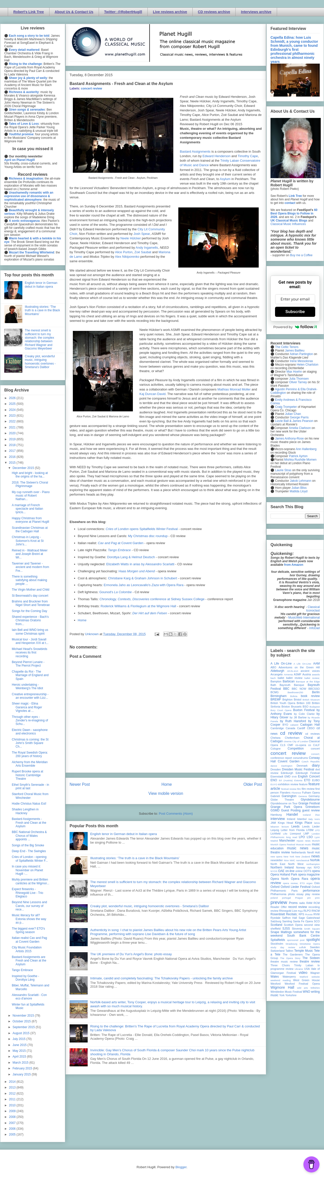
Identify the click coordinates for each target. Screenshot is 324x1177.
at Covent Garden (120, 543)
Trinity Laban (303, 965)
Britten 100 (303, 703)
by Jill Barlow (298, 717)
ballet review (294, 677)
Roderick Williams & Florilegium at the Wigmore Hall (138, 606)
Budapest (314, 706)
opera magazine (309, 874)
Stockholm (277, 943)
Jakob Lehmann (300, 481)
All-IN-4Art (292, 671)
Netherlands (298, 852)
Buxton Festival (304, 710)
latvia (317, 822)
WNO (306, 991)
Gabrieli (275, 796)
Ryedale (276, 917)
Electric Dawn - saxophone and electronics (30, 731)
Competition (296, 748)
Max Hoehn (294, 371)
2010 (13, 1105)
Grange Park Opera (286, 807)
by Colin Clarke (304, 713)
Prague (299, 897)
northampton (313, 864)
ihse (317, 814)
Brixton (286, 706)
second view (312, 924)
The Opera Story (290, 958)
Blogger (180, 1167)
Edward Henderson (216, 156)
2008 (13, 1117)
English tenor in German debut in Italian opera (123, 834)
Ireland (291, 818)
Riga (300, 910)
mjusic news (303, 840)
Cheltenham (292, 737)
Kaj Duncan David (152, 394)
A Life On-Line (281, 663)
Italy (310, 819)
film (299, 789)
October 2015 (22, 1021)
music (308, 844)
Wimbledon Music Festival (286, 991)
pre (309, 897)
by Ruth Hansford (293, 721)
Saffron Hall (289, 917)
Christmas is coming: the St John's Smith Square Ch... (30, 743)
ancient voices (310, 670)
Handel (292, 814)
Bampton (276, 681)
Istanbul (301, 818)
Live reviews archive (170, 12)
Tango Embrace (22, 970)
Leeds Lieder (311, 826)
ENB (294, 776)
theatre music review (284, 961)
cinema (288, 741)
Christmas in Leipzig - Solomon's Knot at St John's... (28, 540)
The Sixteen (311, 958)
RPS (301, 914)
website (315, 976)
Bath (273, 684)
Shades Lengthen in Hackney (25, 811)
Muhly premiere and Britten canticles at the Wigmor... (30, 881)
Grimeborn (312, 807)
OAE (281, 871)
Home (82, 620)
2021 (13, 427)
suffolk (302, 947)
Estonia (298, 780)
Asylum (225, 179)
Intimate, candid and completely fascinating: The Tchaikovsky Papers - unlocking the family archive (161, 978)
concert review (91, 88)
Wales (275, 976)
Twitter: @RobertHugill (123, 12)
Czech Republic (311, 761)
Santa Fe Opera (303, 921)
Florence (296, 792)
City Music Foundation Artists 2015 (27, 949)
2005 (13, 1134)
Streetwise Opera (310, 943)
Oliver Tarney (298, 382)
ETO (307, 780)
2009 (13, 1111)
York (282, 995)
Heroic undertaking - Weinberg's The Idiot (27, 686)
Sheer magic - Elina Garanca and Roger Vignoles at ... (27, 707)
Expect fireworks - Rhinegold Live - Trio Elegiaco (27, 892)
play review (312, 894)
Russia (308, 914)
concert (315, 748)
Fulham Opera (311, 792)
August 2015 (21, 1033)
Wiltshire (315, 987)
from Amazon (293, 564)
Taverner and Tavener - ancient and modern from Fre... (30, 567)
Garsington (289, 796)
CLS (282, 745)
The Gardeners (293, 954)
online (299, 871)
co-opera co (303, 745)
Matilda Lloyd (298, 491)
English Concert (309, 776)
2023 (13, 415)
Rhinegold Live (288, 910)
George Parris (299, 417)
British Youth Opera (283, 703)
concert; (315, 754)
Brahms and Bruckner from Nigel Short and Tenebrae (31, 603)
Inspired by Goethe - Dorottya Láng (25, 977)
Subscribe (295, 312)
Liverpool (295, 833)
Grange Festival (309, 803)
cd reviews (312, 733)
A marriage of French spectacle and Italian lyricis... (27, 508)
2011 (13, 1099)
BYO (285, 724)
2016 (13, 457)
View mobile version (165, 793)
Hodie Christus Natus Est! (29, 803)
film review (308, 788)
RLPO (307, 910)
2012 (13, 1093)
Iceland (307, 814)
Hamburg (276, 814)
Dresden (276, 769)
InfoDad (314, 628)
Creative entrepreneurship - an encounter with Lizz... (30, 696)
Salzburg (276, 921)
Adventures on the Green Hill (299, 667)
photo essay (296, 894)
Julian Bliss (299, 488)
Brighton (287, 699)
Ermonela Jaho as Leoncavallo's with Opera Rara (144, 585)
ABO (273, 667)
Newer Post (80, 784)
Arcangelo (277, 674)
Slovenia (297, 928)
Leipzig (275, 830)
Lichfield (276, 833)
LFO (317, 830)
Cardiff (301, 728)
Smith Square (312, 928)
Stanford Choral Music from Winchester (30, 795)
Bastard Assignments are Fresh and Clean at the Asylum (29, 960)
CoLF (316, 745)
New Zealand (302, 856)
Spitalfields (278, 940)
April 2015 (20, 1056)
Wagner (315, 972)
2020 (13, 433)
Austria (306, 674)
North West (296, 863)
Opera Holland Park (284, 874)
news (315, 856)
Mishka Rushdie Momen (300, 459)
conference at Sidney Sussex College (151, 599)
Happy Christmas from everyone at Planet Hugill (30, 520)
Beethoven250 (295, 692)
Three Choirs (280, 965)
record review (297, 907)
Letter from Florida (293, 830)
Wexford (276, 983)
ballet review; (312, 678)
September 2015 (24, 1027)
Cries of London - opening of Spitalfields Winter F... (30, 858)
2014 (13, 1081)
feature (303, 784)
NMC (292, 860)
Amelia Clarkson (300, 428)
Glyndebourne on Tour (284, 803)
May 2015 (20, 1051)
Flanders (285, 792)
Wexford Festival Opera (302, 983)
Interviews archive (256, 12)
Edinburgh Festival (308, 772)
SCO (317, 921)
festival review (289, 789)
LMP (306, 833)
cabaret (294, 724)
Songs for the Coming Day (29, 611)
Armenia (288, 674)
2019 (13, 439)
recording (314, 906)
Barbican (288, 681)
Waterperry (289, 976)
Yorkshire (291, 995)
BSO (305, 706)
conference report (281, 757)
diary (316, 765)
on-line (289, 871)
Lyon (317, 837)
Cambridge (277, 728)
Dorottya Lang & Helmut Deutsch (131, 557)
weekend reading (281, 980)
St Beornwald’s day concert (30, 595)
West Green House (306, 980)
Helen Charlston (307, 364)
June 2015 (20, 1045)
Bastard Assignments (195, 151)
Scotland (276, 925)
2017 (13, 451)
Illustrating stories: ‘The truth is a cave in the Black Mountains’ (135, 858)
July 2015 (19, 1039)
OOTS (307, 871)
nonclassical (302, 860)
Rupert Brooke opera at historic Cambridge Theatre (27, 775)
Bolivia (293, 696)
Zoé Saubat (142, 252)
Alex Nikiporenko (127, 256)
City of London (300, 741)
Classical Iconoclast (313, 608)
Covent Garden (288, 761)
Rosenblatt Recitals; (284, 914)
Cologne (276, 748)
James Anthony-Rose (289, 438)
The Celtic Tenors (286, 347)
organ (309, 883)
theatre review (310, 961)
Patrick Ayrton (298, 456)
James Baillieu (294, 350)
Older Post (252, 784)
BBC (286, 688)
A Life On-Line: (303, 663)
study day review (283, 947)
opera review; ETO (294, 883)
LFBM (309, 830)
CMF (290, 745)
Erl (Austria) (286, 780)
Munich (316, 840)
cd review (291, 733)
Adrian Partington (301, 354)
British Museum (311, 699)
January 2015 (22, 1074)
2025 (13, 404)
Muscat (300, 844)
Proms (293, 903)
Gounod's (115, 592)
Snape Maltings (281, 932)
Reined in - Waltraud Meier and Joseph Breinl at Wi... (29, 554)
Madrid (274, 840)
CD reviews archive (214, 12)
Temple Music (303, 950)
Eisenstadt (277, 776)
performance (311, 890)
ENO (274, 780)
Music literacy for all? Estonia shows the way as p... (29, 918)
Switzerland (278, 950)
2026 (13, 398)
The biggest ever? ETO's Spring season (28, 930)
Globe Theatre (282, 799)
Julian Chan (293, 414)
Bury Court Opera (281, 710)
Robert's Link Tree (28, 12)
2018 (13, 445)
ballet (281, 677)
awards (316, 674)
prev (317, 897)
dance (274, 765)
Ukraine (299, 969)
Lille (285, 833)
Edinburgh (287, 772)
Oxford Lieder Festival (295, 887)
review (274, 910)
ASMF (297, 674)
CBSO (311, 728)
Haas (137, 571)
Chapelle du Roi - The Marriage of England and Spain (30, 675)
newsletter (277, 860)
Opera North (280, 879)
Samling (287, 921)
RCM (316, 902)
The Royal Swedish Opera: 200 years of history (30, 754)
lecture (285, 826)
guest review (311, 810)
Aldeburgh (277, 671)
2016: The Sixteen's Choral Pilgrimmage (30, 484)
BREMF (276, 699)
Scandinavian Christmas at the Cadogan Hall (30, 529)
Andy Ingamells (147, 247)
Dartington (286, 765)
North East (278, 863)
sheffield (276, 928)
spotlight (313, 940)
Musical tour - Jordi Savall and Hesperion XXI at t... (30, 641)
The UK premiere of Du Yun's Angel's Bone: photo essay (131, 954)
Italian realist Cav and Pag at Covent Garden (29, 939)
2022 (13, 421)
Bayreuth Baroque (292, 684)
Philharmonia (278, 894)
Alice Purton (124, 252)
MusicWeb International (304, 617)
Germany (314, 796)
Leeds (295, 826)
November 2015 (24, 1015)
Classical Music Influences (288, 224)
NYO (317, 867)
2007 (13, 1123)
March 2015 (21, 1062)
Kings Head (285, 822)
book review (310, 696)
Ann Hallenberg (306, 449)
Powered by (295, 327)
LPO (302, 837)
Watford (304, 976)
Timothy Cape (248, 156)
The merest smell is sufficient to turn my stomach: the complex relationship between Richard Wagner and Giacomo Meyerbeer (39, 339)
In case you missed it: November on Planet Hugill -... (27, 870)
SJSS (286, 928)
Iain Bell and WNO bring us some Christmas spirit (30, 631)
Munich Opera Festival (283, 844)
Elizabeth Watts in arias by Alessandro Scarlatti (140, 564)
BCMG (275, 692)
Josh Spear (141, 234)
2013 (13, 1087)
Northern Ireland (282, 867)
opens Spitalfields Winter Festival (142, 529)
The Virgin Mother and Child (30, 589)
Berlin (316, 692)
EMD (288, 776)
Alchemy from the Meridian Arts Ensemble (30, 763)
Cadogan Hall (310, 724)
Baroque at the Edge (308, 681)
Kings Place (303, 822)
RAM (309, 902)
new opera (276, 856)
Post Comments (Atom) (176, 813)
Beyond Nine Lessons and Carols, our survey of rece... (29, 905)
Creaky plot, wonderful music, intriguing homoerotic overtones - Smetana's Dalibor (149, 906)
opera (316, 871)
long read (291, 837)
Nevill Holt (313, 852)
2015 (13, 462)
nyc (309, 867)
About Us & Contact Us (74, 12)
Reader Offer (279, 906)
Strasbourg (291, 943)
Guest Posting (291, 810)
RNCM (316, 910)
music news (297, 848)
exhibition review (288, 784)
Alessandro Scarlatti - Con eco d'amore (29, 996)
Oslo (317, 883)
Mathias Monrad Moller (234, 389)
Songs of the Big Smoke (28, 845)
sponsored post (296, 940)
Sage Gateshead (309, 917)
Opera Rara (299, 879)
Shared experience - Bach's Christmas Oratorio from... (30, 620)
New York (289, 856)
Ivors (317, 819)
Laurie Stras (282, 470)
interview (278, 819)
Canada (290, 728)
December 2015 (24, 468)
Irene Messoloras (301, 361)
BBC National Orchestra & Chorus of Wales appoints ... (29, 835)
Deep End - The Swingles (29, 851)
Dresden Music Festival (298, 769)
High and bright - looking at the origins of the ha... (30, 474)
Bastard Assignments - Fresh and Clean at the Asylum (29, 822)
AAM (316, 663)
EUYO (274, 784)
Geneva (302, 796)
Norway (300, 867)
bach (273, 678)
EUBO (316, 780)
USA (307, 968)
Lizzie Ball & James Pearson (294, 421)
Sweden (315, 947)
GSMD (275, 810)
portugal (286, 897)
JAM (273, 822)
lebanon (275, 826)
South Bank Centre (303, 935)
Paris (294, 890)
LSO (310, 837)
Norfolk (315, 860)
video (303, 973)
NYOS (274, 871)
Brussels (296, 706)
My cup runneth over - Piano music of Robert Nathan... (31, 495)
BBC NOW (299, 688)
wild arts (302, 987)
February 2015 (23, 1068)
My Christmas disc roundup (148, 536)
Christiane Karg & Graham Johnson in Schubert (142, 578)
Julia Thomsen (299, 378)
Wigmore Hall (282, 987)
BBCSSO (314, 688)
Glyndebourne (310, 799)
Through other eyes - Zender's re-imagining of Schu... (30, 720)
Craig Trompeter (286, 407)
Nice (286, 860)
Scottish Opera (293, 924)
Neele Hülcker (130, 238)
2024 (13, 410)
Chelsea (276, 737)
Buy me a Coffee (301, 255)
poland (274, 897)
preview (279, 902)
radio (302, 902)
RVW (316, 914)
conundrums (300, 757)
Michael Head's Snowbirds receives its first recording (29, 652)
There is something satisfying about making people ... (29, 580)
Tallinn (289, 950)
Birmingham (279, 696)
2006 (13, 1128)
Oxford (275, 887)
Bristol (297, 699)
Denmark (302, 765)
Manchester (287, 840)
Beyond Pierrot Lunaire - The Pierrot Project (28, 663)
